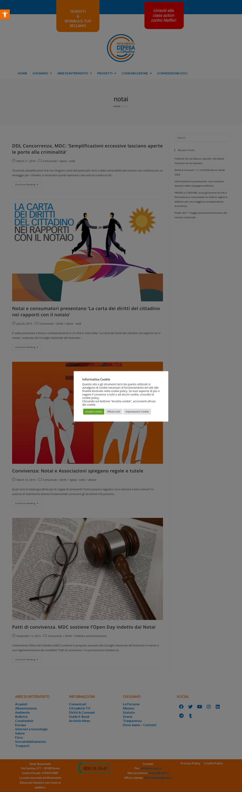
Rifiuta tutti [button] (113, 411)
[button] (5, 14)
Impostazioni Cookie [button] (137, 411)
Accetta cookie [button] (93, 411)
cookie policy (90, 398)
